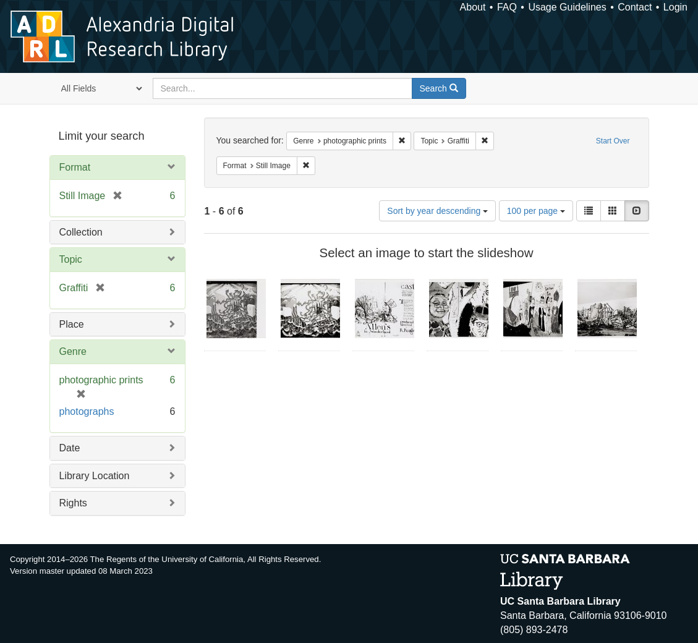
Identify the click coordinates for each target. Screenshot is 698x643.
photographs (86, 411)
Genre (73, 351)
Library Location (94, 476)
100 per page (536, 211)
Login (675, 7)
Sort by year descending (437, 211)
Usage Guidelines (567, 7)
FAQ (507, 7)
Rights (73, 503)
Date (69, 448)
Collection (81, 232)
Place (71, 324)
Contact (635, 7)
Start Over (613, 141)
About (473, 7)
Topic (70, 259)
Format (75, 167)
